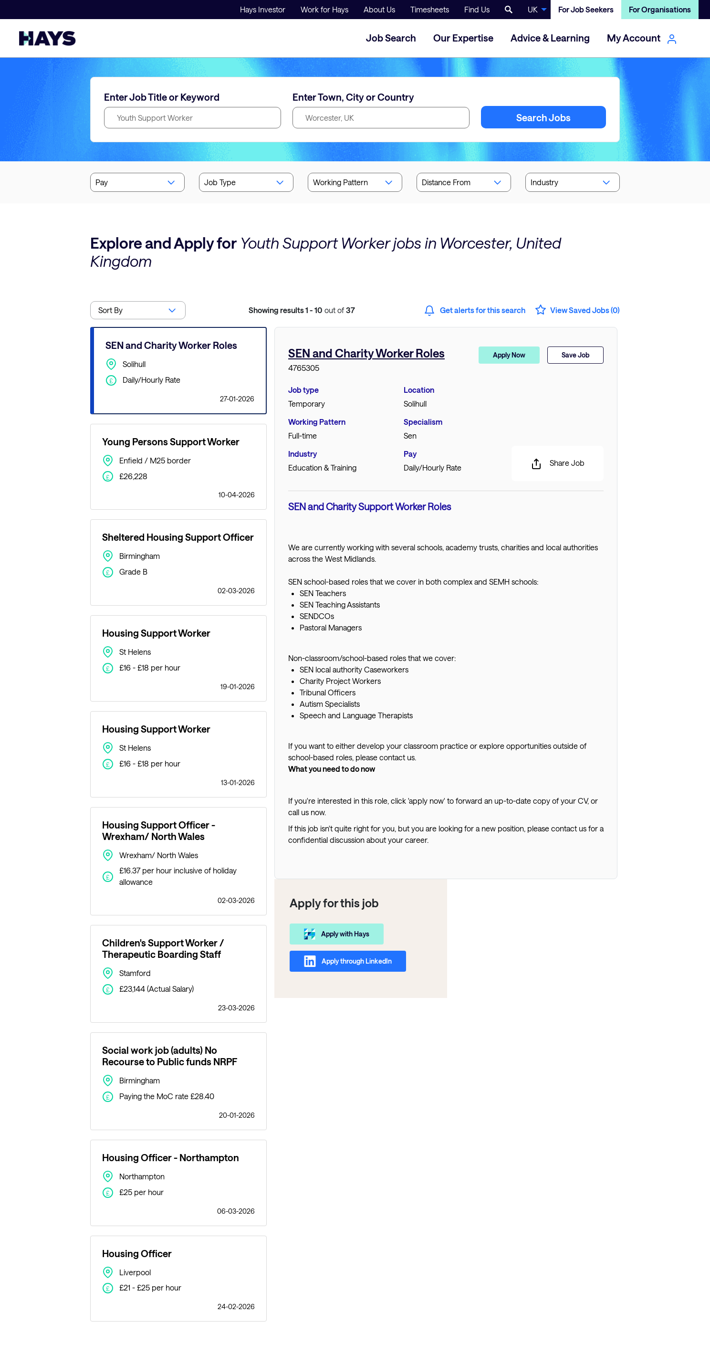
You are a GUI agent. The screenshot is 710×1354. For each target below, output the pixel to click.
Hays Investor (262, 9)
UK (533, 9)
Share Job (558, 464)
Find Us (477, 9)
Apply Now (509, 355)
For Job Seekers (586, 9)
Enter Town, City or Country (353, 97)
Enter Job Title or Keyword (161, 97)
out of (302, 310)
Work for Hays (324, 9)
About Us (379, 9)
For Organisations (660, 9)
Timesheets (429, 9)
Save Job (575, 355)
